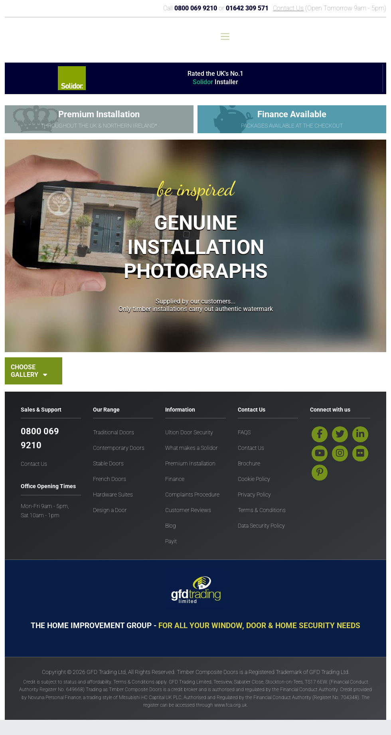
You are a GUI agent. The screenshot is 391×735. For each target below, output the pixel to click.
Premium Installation (190, 463)
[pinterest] (319, 472)
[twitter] (340, 434)
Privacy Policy (254, 494)
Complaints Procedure (192, 494)
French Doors (109, 479)
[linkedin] (360, 434)
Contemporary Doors (118, 448)
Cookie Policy (254, 479)
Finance (174, 479)
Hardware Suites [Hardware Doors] (113, 494)
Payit (171, 541)
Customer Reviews (188, 510)
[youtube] (319, 453)
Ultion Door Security (189, 432)
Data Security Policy (261, 525)
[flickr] (360, 453)
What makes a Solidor (191, 448)
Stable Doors (108, 463)
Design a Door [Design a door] (110, 510)
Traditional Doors (113, 432)
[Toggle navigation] (225, 36)
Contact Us (288, 8)
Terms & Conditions (262, 510)
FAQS (244, 432)
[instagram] (340, 453)
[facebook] (319, 434)
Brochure (249, 463)
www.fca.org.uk (230, 705)
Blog (170, 525)
